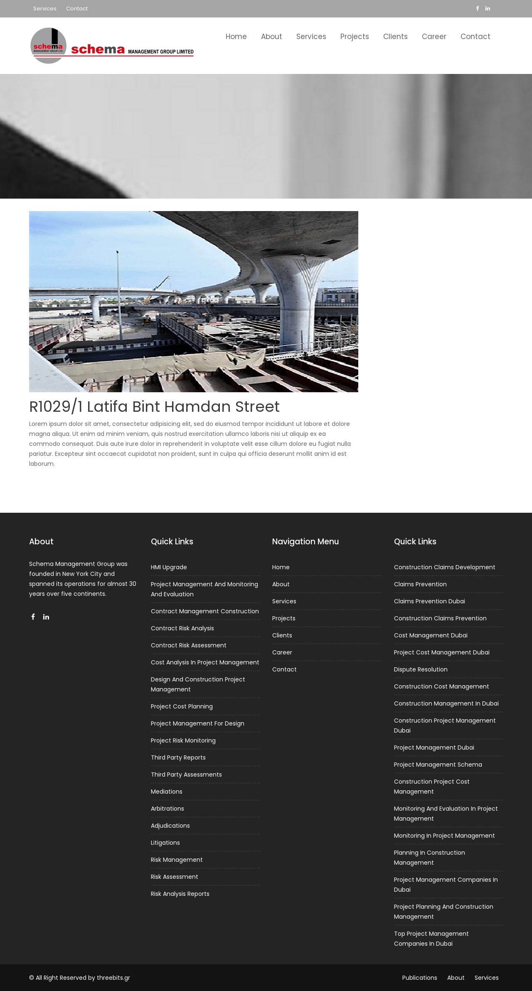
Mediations (167, 790)
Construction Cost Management (441, 687)
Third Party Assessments (187, 774)
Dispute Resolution (421, 670)
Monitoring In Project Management (444, 834)
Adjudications (171, 824)
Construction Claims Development (445, 570)
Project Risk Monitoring (183, 740)
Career (434, 37)
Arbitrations (168, 807)
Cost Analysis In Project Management (205, 663)
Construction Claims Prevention (440, 620)
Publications (419, 978)
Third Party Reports (179, 757)
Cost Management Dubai (431, 637)
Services (45, 8)
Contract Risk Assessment (189, 646)
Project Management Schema (438, 764)
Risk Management (177, 857)
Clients (395, 37)
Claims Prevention (421, 587)
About (271, 37)
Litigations (166, 840)
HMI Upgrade (169, 570)
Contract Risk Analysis (183, 630)
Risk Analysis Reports (180, 891)
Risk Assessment (175, 874)
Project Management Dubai (434, 747)
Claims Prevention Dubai (430, 604)
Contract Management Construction (205, 613)
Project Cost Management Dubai (442, 654)
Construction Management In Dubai (446, 704)
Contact (77, 8)
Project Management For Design (198, 723)
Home (236, 37)
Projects (354, 37)
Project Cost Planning (182, 707)
